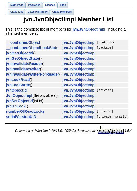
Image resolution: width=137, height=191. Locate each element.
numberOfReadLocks (25, 111)
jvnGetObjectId (19, 53)
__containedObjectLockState (32, 48)
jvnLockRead (18, 79)
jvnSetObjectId (19, 101)
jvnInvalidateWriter (23, 69)
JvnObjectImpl (19, 95)
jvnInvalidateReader (24, 64)
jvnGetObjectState (22, 58)
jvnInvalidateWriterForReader (32, 74)
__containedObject (23, 42)
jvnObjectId (16, 90)
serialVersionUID (21, 117)
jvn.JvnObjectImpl (88, 29)
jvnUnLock (16, 106)
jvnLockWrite (18, 85)
